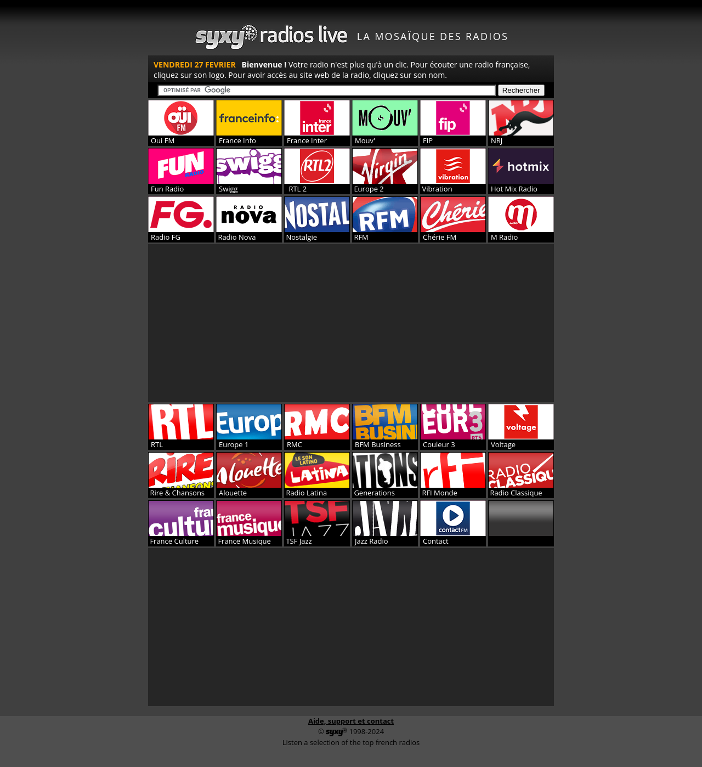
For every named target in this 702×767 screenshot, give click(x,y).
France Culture (173, 541)
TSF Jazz (298, 541)
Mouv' (365, 140)
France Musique (243, 541)
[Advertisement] (351, 323)
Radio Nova (236, 237)
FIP (428, 140)
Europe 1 (233, 444)
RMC (294, 444)
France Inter (307, 140)
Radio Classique (515, 493)
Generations (373, 493)
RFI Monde (438, 493)
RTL (157, 444)
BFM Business (378, 444)
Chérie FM (439, 237)
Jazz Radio (371, 541)
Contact (436, 541)
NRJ (496, 140)
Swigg (228, 189)
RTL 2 (297, 189)
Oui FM (162, 140)
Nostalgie (300, 237)
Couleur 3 (439, 444)
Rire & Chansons (176, 493)
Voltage (503, 444)
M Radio (504, 237)
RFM (360, 237)
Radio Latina (305, 493)
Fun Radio (167, 189)
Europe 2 (368, 189)
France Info (237, 140)
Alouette (233, 493)
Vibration (436, 189)
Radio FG (165, 237)
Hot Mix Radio (514, 189)
